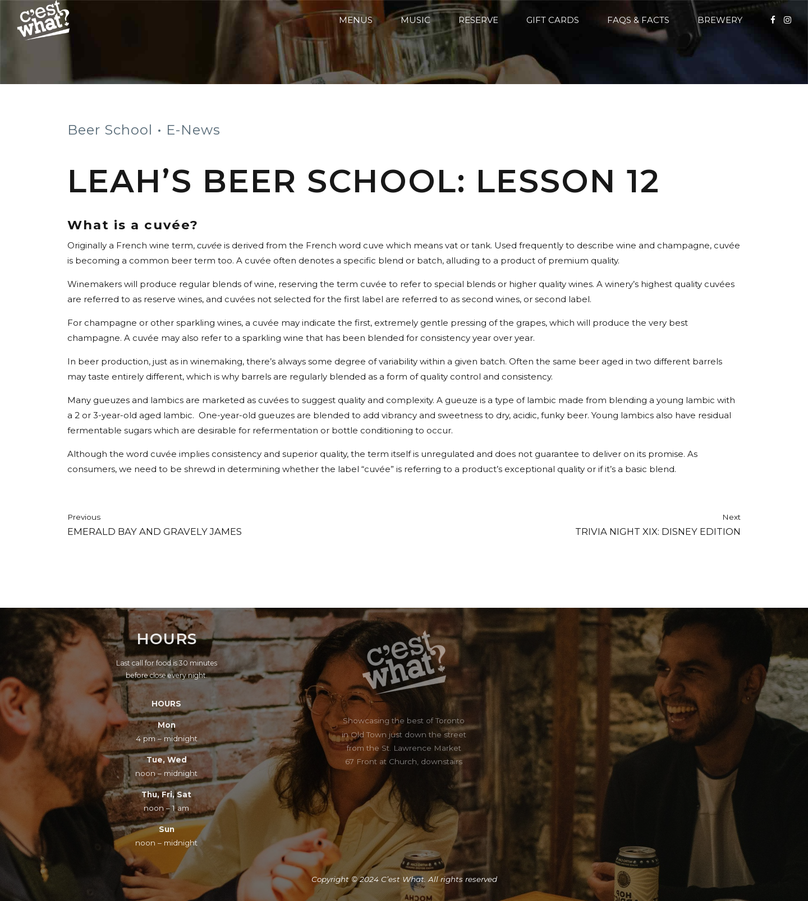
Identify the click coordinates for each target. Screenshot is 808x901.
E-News (193, 130)
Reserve (478, 20)
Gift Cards (552, 20)
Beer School (110, 130)
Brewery (719, 20)
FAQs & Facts (638, 20)
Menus (356, 20)
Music (415, 20)
